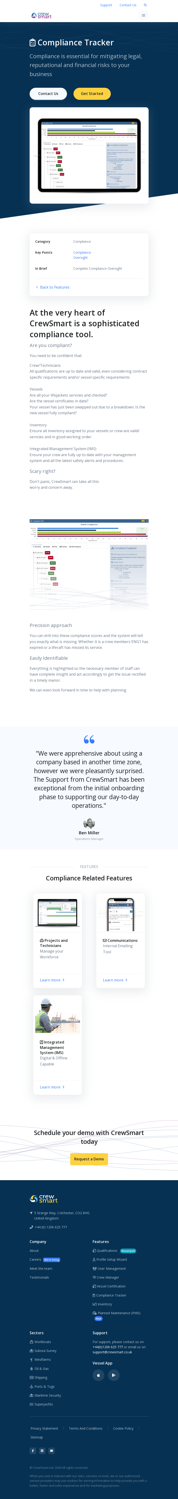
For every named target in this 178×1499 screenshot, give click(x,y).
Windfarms (40, 1359)
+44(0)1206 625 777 (108, 1347)
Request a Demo (89, 1159)
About (34, 1250)
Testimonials (39, 1277)
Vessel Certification (109, 1286)
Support (106, 5)
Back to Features (52, 287)
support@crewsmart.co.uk (112, 1352)
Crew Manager (106, 1277)
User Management (109, 1268)
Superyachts (41, 1404)
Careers (45, 1259)
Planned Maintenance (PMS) (116, 1316)
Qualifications (114, 1250)
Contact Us (128, 5)
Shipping (38, 1377)
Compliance (82, 252)
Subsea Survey (43, 1350)
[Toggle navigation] (144, 15)
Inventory (102, 1304)
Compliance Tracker (109, 1295)
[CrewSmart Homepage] (43, 15)
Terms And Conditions (85, 1428)
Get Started (92, 93)
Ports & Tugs (42, 1386)
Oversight (80, 257)
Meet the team (41, 1268)
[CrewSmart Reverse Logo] (44, 1198)
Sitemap (37, 1437)
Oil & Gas (39, 1368)
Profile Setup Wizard (110, 1259)
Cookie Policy (123, 1428)
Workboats (40, 1341)
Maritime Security (45, 1395)
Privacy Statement (44, 1428)
